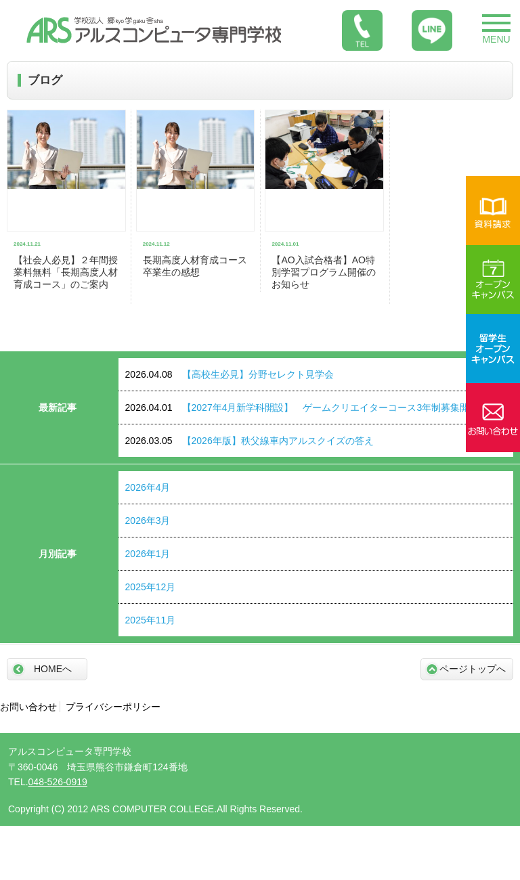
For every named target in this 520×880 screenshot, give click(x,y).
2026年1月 (148, 553)
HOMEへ (53, 668)
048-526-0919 (57, 781)
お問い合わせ (28, 706)
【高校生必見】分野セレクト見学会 (229, 374)
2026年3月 (148, 520)
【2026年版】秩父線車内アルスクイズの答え (249, 440)
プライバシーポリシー (113, 706)
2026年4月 (148, 487)
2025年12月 (150, 586)
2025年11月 (150, 620)
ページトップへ (472, 668)
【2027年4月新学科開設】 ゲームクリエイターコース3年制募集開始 (302, 407)
